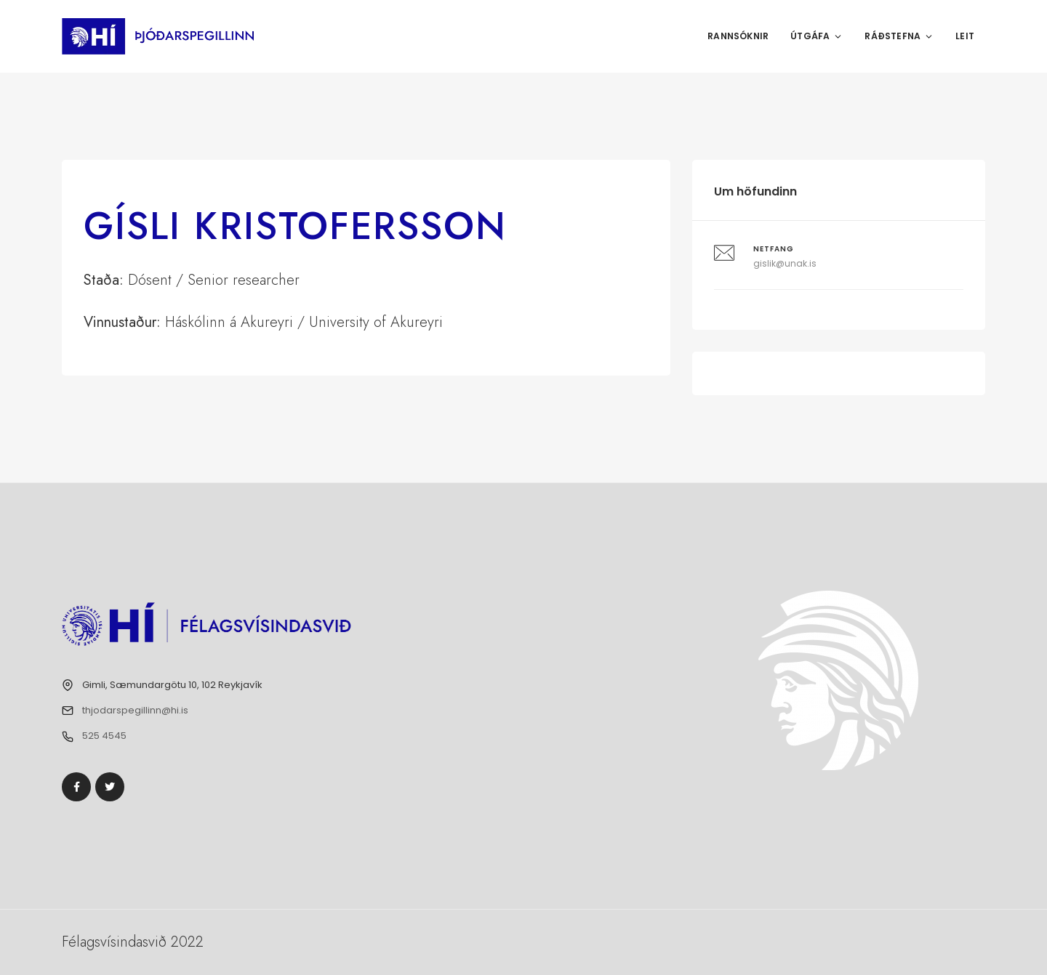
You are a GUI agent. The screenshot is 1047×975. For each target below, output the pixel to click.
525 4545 (104, 736)
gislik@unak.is (785, 263)
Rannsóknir (738, 36)
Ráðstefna (899, 36)
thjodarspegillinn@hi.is (135, 710)
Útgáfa (816, 36)
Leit (964, 36)
